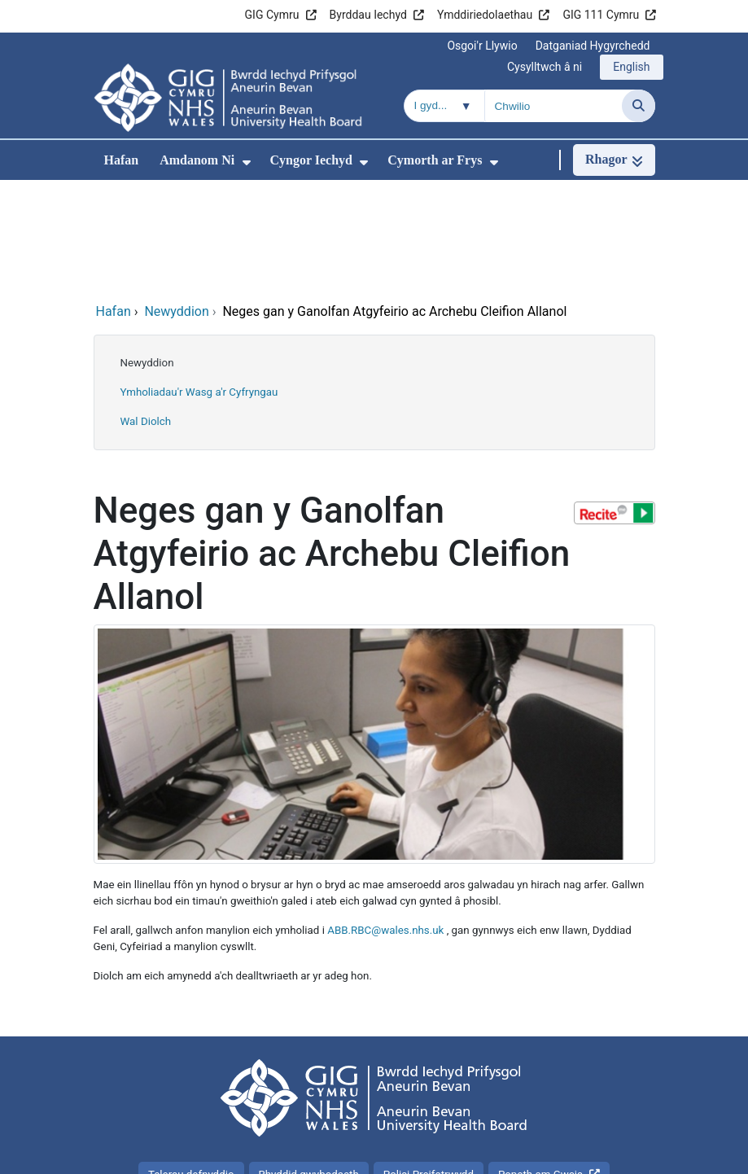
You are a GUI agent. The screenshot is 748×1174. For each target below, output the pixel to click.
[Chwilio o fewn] (444, 106)
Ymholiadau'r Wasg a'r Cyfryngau (199, 283)
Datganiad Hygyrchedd (593, 45)
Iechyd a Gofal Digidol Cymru (571, 1153)
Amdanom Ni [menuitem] (197, 160)
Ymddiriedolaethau (484, 14)
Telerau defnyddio (191, 1065)
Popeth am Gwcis (540, 1065)
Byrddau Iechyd (368, 14)
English (631, 66)
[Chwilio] (638, 106)
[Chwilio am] (553, 106)
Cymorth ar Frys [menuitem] (434, 160)
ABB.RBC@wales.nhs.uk (385, 821)
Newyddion (147, 254)
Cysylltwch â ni (544, 66)
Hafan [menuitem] (121, 160)
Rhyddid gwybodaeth (309, 1065)
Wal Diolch (146, 312)
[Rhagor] (614, 160)
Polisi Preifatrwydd (428, 1065)
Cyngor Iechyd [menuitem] (311, 160)
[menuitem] (247, 162)
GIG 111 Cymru (600, 14)
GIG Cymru (272, 14)
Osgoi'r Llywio (482, 45)
